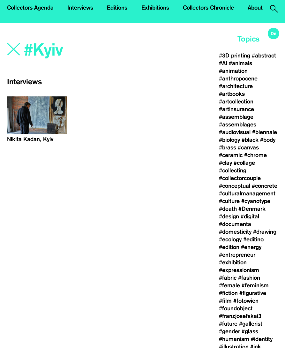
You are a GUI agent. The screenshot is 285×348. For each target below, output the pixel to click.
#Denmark (252, 209)
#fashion (249, 278)
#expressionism (239, 270)
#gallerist (250, 324)
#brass (227, 147)
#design (229, 216)
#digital (250, 216)
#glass (250, 331)
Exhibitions (155, 8)
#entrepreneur (237, 255)
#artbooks (232, 94)
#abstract (264, 55)
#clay (225, 163)
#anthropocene (238, 78)
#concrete (264, 186)
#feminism (255, 285)
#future (228, 324)
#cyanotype (255, 201)
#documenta (235, 224)
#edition (229, 247)
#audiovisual (235, 132)
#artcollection (236, 101)
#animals (240, 63)
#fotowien (246, 301)
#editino (253, 239)
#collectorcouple (240, 178)
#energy (251, 247)
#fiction (228, 293)
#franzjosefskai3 (240, 316)
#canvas (248, 147)
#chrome (255, 155)
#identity (262, 339)
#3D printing (234, 55)
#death (228, 209)
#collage (244, 163)
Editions (117, 8)
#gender (229, 331)
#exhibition (233, 262)
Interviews (80, 8)
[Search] (83, 50)
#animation (233, 71)
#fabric (227, 278)
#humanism (234, 339)
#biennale (264, 132)
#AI (223, 63)
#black (250, 140)
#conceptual (234, 186)
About (255, 8)
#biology (229, 140)
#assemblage (236, 117)
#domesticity (235, 232)
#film (225, 301)
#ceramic (231, 155)
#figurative (252, 293)
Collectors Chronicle (208, 8)
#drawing (264, 232)
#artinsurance (236, 109)
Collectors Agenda (30, 8)
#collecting (232, 170)
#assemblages (237, 124)
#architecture (236, 86)
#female (229, 285)
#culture (229, 201)
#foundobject (235, 308)
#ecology (230, 239)
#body (267, 140)
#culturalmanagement (247, 193)
